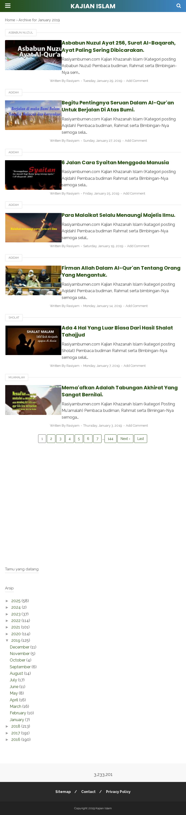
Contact (88, 792)
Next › (125, 439)
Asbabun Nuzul (21, 32)
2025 (16, 600)
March (16, 706)
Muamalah (17, 377)
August (17, 673)
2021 (16, 627)
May (14, 693)
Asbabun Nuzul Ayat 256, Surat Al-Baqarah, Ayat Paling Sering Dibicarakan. (111, 46)
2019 (16, 640)
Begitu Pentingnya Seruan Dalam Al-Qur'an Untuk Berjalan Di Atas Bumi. (110, 106)
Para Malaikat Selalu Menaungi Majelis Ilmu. (110, 215)
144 (110, 439)
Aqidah (14, 92)
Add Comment (141, 81)
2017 (16, 733)
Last (140, 439)
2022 (16, 620)
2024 (16, 607)
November (20, 653)
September (21, 667)
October (18, 660)
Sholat (14, 317)
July (14, 680)
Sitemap (62, 792)
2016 (16, 739)
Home (10, 20)
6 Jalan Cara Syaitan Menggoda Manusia (107, 162)
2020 (16, 633)
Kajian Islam (93, 6)
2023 (16, 614)
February (18, 713)
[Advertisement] (93, 524)
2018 (16, 726)
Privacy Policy (118, 792)
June (14, 686)
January (17, 719)
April (14, 700)
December (20, 647)
